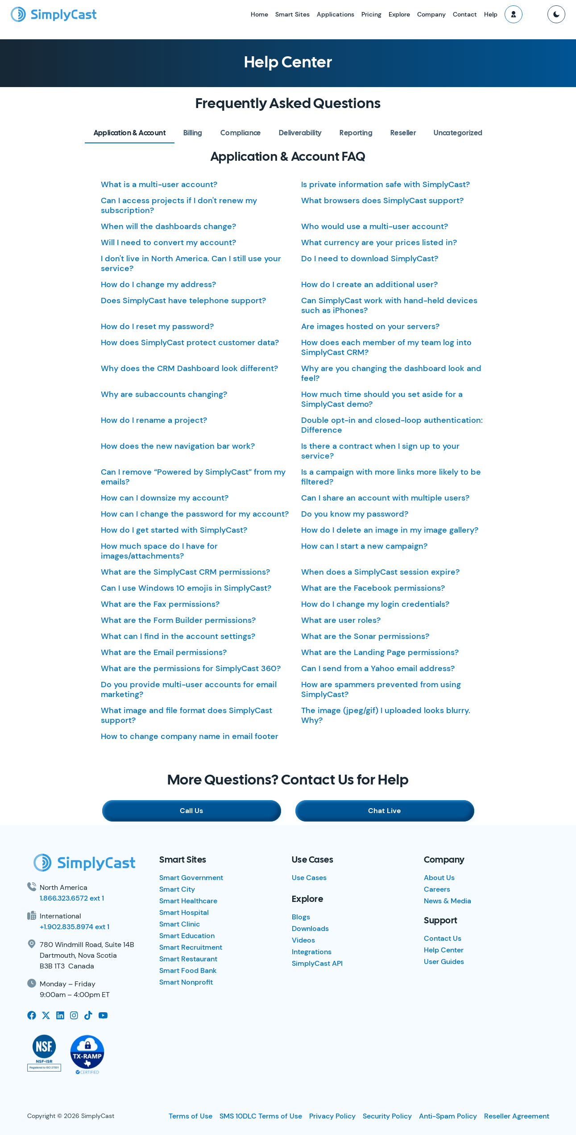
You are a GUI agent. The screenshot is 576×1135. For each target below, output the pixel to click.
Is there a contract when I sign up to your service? (380, 451)
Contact (465, 14)
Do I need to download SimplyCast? (369, 258)
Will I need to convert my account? (168, 242)
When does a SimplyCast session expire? (380, 572)
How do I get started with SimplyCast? (174, 530)
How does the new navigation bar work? (178, 446)
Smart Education (187, 935)
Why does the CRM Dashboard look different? (189, 368)
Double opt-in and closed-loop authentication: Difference (392, 425)
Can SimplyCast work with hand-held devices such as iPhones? (389, 305)
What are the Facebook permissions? (373, 588)
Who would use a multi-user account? (374, 226)
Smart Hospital (184, 912)
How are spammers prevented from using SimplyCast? (381, 689)
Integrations (312, 951)
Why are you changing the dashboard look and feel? (391, 373)
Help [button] (490, 14)
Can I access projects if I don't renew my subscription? (179, 205)
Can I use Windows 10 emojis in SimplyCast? (186, 588)
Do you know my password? (354, 514)
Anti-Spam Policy (448, 1116)
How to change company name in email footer (189, 736)
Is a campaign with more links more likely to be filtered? (391, 477)
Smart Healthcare (188, 900)
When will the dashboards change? (168, 226)
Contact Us (442, 938)
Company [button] (431, 14)
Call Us (194, 810)
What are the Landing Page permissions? (380, 652)
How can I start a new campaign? (364, 546)
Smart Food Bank (188, 970)
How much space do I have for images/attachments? (159, 551)
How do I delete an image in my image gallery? (389, 530)
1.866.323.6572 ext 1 (72, 898)
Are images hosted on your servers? (370, 326)
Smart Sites (292, 14)
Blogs (301, 917)
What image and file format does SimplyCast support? (186, 715)
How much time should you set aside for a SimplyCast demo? (382, 399)
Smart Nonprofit (186, 982)
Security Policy (387, 1116)
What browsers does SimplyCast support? (382, 200)
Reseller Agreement (516, 1116)
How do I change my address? (158, 284)
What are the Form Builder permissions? (178, 620)
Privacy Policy (332, 1116)
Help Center (444, 950)
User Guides (444, 961)
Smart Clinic (179, 924)
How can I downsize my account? (164, 497)
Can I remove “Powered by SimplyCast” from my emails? (193, 477)
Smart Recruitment (190, 947)
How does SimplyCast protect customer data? (190, 342)
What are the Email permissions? (164, 652)
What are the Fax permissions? (160, 604)
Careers (437, 889)
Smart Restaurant (188, 959)
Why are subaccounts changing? (164, 394)
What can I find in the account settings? (178, 636)
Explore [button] (399, 14)
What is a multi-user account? (159, 184)
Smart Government (191, 877)
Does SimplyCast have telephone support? (183, 300)
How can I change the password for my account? (195, 514)
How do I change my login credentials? (375, 604)
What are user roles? (341, 620)
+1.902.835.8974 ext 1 (74, 926)
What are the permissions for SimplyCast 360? (191, 668)
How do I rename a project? (154, 420)
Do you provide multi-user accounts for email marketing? (189, 689)
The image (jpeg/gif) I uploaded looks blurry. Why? (385, 715)
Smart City (177, 889)
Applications (335, 14)
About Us (439, 877)
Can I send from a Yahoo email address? (378, 668)
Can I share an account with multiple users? (385, 497)
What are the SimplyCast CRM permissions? (185, 572)
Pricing (371, 14)
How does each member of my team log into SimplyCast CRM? (386, 347)
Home (259, 14)
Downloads (310, 928)
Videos (303, 940)
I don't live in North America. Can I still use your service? (191, 263)
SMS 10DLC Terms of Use (261, 1116)
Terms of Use (190, 1116)
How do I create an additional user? (369, 284)
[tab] (129, 133)
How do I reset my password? (157, 326)
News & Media (447, 900)
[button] (513, 14)
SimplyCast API (317, 963)
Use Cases (309, 877)
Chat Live (382, 810)
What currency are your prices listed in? (379, 242)
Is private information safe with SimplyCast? (385, 184)
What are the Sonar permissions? (365, 636)
